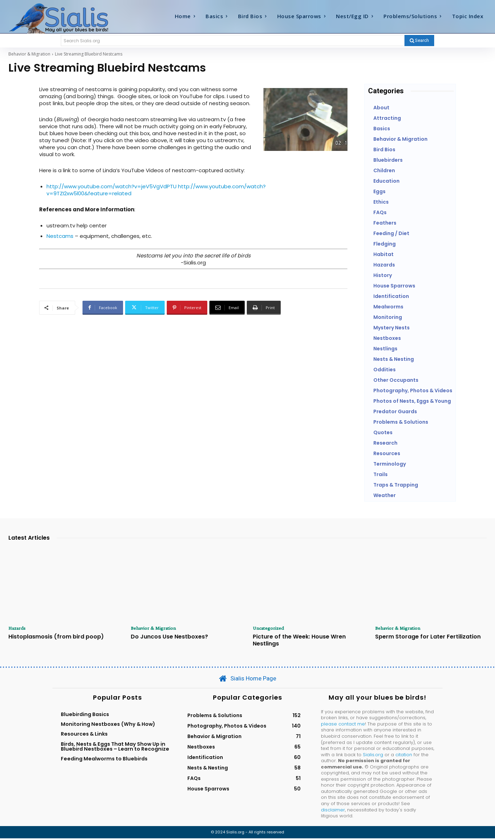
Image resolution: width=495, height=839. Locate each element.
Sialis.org (373, 755)
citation (403, 755)
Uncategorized (270, 628)
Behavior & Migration (29, 54)
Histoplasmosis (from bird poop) (56, 637)
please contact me (343, 724)
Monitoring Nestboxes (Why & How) (108, 724)
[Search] (419, 40)
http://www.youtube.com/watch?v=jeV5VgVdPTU (111, 186)
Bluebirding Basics (85, 714)
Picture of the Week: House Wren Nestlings (299, 640)
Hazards (18, 628)
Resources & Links (84, 734)
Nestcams (59, 236)
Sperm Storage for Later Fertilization (428, 637)
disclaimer (333, 810)
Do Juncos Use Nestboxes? (169, 637)
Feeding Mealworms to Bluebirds (104, 759)
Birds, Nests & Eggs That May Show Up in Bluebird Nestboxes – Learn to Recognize (115, 747)
